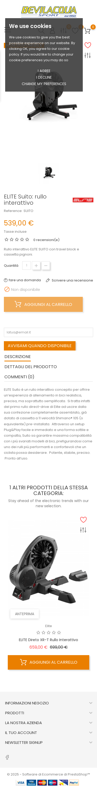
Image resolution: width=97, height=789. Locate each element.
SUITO (28, 210)
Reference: (13, 210)
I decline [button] (44, 77)
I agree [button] (44, 70)
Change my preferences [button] (44, 83)
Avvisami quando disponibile (40, 346)
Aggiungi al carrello (43, 304)
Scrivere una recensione (72, 280)
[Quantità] (26, 265)
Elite (48, 625)
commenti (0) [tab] (19, 377)
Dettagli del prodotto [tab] (30, 367)
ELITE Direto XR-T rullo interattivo (48, 639)
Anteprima (24, 613)
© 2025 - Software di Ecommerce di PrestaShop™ (48, 774)
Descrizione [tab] (17, 357)
